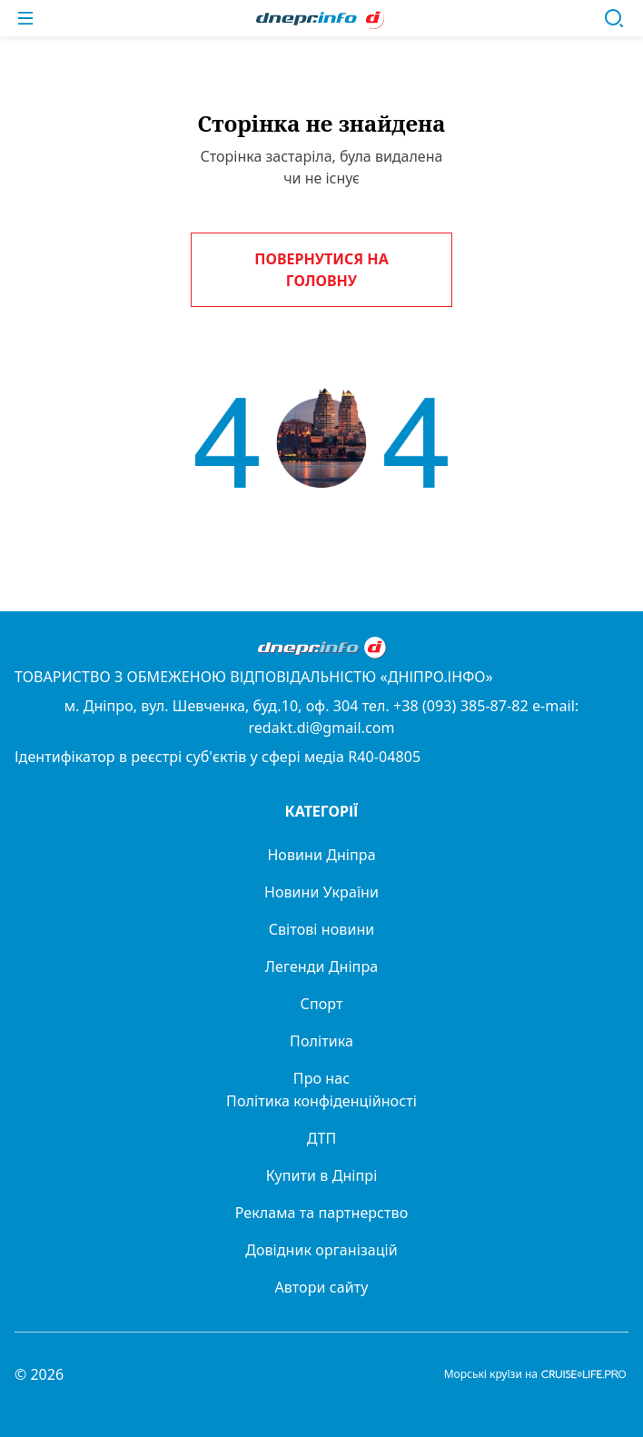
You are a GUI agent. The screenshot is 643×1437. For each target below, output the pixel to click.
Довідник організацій (321, 1250)
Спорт (322, 1004)
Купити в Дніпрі (322, 1175)
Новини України (321, 892)
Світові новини (322, 929)
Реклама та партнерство (322, 1213)
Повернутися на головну (321, 270)
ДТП (322, 1138)
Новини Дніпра (321, 855)
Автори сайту (322, 1287)
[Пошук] (614, 18)
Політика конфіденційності (321, 1101)
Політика (321, 1041)
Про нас (321, 1078)
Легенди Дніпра (321, 966)
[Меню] (25, 18)
